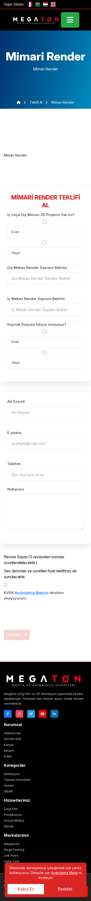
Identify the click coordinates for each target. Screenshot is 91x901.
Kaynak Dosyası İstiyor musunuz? (36, 324)
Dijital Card (11, 861)
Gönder (17, 634)
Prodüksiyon (13, 815)
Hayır (15, 252)
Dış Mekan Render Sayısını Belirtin (37, 267)
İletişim (9, 750)
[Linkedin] (54, 714)
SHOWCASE (12, 739)
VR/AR (8, 791)
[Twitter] (31, 714)
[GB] (53, 4)
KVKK (8, 756)
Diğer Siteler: (14, 4)
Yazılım (9, 785)
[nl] (45, 4)
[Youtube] (43, 714)
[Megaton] (43, 680)
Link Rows (11, 855)
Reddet (65, 889)
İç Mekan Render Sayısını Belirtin (36, 298)
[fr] (29, 4)
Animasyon (12, 774)
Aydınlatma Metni (64, 873)
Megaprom (12, 844)
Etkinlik (9, 826)
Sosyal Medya (14, 820)
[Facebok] (8, 714)
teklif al (36, 102)
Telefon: (14, 463)
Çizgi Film (11, 809)
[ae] (37, 4)
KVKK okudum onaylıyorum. (34, 595)
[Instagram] (19, 714)
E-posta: (14, 432)
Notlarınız (15, 489)
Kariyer (9, 745)
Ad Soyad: (16, 401)
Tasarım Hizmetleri (17, 780)
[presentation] (41, 618)
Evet (15, 232)
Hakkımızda (12, 733)
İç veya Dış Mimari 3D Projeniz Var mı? (40, 214)
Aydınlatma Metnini (32, 592)
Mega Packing (14, 849)
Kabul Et (26, 889)
